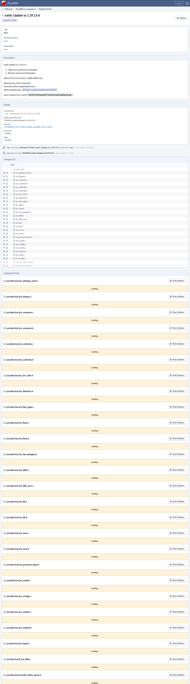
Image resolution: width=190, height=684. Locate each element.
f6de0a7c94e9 (9, 20)
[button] (179, 3)
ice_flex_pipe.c (22, 201)
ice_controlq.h (21, 190)
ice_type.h (20, 255)
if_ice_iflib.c (21, 258)
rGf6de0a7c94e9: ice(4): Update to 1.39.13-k (39, 147)
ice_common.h (22, 183)
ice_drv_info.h (21, 194)
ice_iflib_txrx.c (22, 219)
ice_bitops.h (21, 176)
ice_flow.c (20, 205)
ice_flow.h (20, 208)
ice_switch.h (21, 251)
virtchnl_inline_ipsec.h (25, 262)
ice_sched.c (20, 240)
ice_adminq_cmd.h (23, 172)
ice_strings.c (21, 244)
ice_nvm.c (20, 230)
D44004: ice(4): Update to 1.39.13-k (19, 120)
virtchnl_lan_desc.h (24, 265)
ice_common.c (22, 180)
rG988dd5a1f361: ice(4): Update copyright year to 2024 (28, 127)
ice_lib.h (19, 226)
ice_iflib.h (20, 215)
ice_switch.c (21, 247)
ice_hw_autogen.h (23, 212)
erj (6, 113)
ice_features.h (22, 197)
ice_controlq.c (21, 187)
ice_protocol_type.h (24, 237)
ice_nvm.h (20, 233)
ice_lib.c (19, 222)
